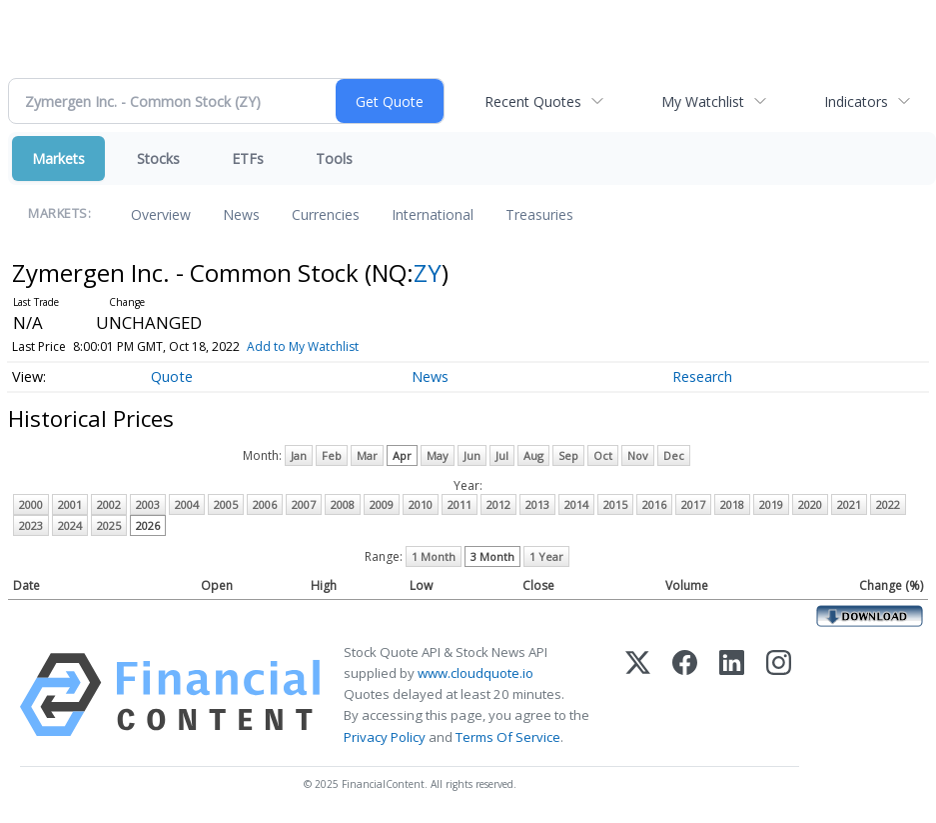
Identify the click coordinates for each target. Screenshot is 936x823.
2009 (382, 504)
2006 (265, 504)
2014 (576, 504)
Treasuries (539, 214)
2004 (187, 504)
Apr (402, 455)
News (241, 214)
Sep (568, 455)
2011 (459, 504)
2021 (849, 504)
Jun (472, 455)
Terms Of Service (508, 737)
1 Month (434, 556)
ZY (428, 272)
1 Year (546, 556)
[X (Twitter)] (637, 695)
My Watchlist (702, 101)
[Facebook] (684, 695)
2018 (732, 504)
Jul (501, 455)
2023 (31, 525)
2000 (31, 504)
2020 (810, 504)
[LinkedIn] (731, 695)
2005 (226, 504)
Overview (161, 214)
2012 (498, 504)
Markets (58, 158)
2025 (109, 525)
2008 (343, 504)
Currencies (326, 214)
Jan (299, 455)
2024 (70, 525)
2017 (693, 504)
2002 (109, 504)
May (438, 455)
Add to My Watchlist (303, 346)
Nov (637, 455)
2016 (654, 504)
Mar (367, 455)
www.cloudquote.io (475, 673)
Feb (332, 455)
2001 (70, 504)
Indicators (856, 101)
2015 (615, 504)
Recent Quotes (532, 101)
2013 (537, 504)
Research (702, 376)
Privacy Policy (385, 737)
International (432, 214)
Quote (172, 376)
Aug (533, 455)
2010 (421, 504)
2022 (888, 504)
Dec (673, 455)
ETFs (248, 158)
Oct (602, 455)
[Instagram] (778, 695)
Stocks (158, 158)
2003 (148, 504)
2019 (771, 504)
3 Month (492, 556)
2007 (304, 504)
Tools (334, 158)
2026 (148, 525)
